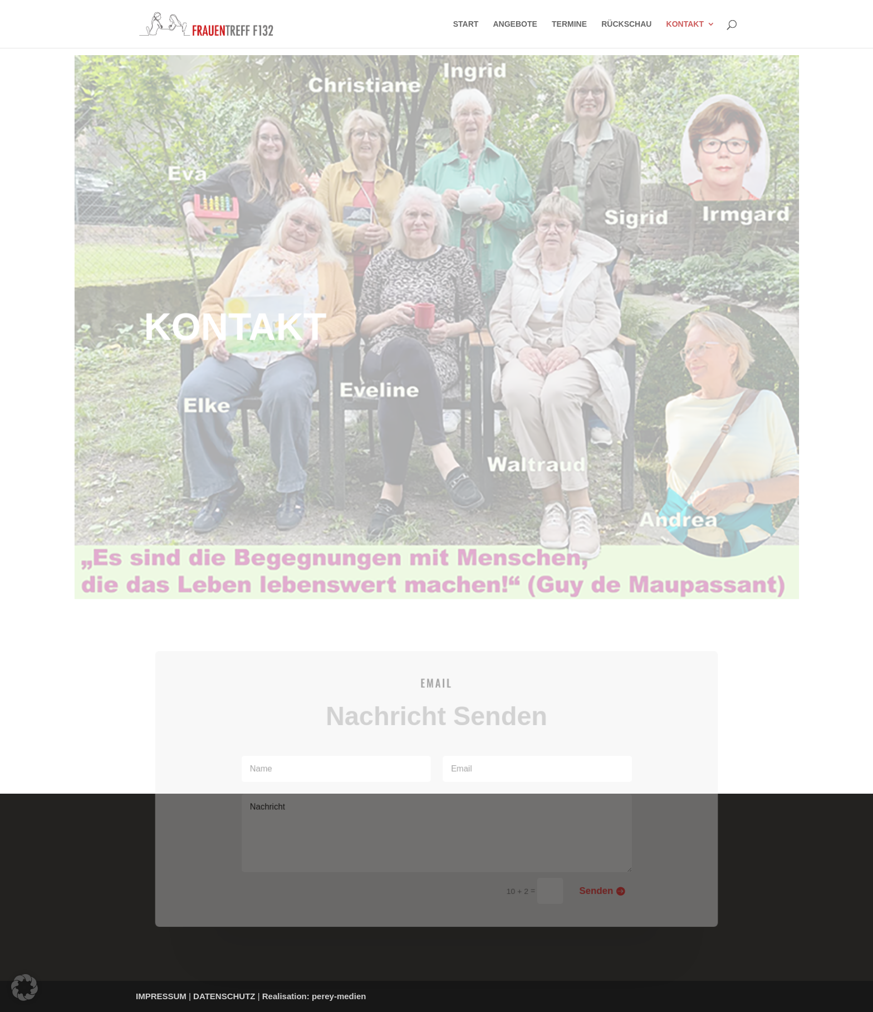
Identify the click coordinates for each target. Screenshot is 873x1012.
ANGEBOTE (515, 24)
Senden (592, 888)
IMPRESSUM (161, 996)
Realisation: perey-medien (314, 996)
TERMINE (569, 24)
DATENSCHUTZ (224, 996)
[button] (24, 987)
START (466, 24)
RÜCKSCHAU (626, 24)
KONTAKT (685, 24)
